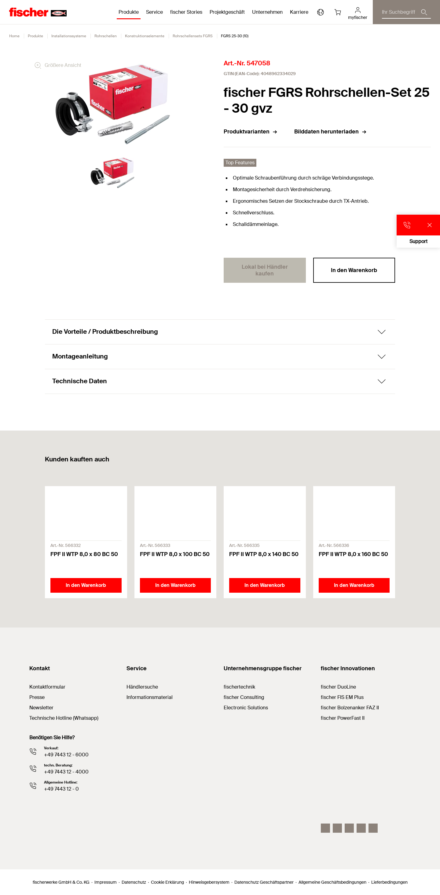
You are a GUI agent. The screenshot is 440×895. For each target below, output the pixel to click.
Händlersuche (142, 687)
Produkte (35, 36)
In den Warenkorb (354, 270)
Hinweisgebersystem (209, 882)
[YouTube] (349, 828)
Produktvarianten (251, 131)
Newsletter (41, 707)
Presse (37, 697)
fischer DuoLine (338, 687)
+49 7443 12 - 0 (61, 789)
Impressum (105, 882)
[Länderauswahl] (320, 12)
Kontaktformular (47, 687)
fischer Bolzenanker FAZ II (350, 707)
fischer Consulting (244, 697)
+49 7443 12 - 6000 (66, 754)
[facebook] (361, 828)
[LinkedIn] (337, 828)
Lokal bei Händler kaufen (265, 270)
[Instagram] (325, 828)
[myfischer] (357, 12)
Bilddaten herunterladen (330, 131)
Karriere (299, 12)
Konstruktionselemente (144, 36)
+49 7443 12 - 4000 (66, 772)
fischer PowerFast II (343, 718)
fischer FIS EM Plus (342, 697)
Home (14, 36)
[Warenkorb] (337, 12)
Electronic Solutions (246, 707)
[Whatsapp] (373, 828)
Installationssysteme (68, 36)
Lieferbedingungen (389, 882)
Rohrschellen (105, 36)
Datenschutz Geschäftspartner (264, 882)
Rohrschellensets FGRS (193, 36)
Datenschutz (134, 882)
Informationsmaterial (150, 697)
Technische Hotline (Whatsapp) (63, 718)
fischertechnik (239, 687)
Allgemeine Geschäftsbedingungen (332, 882)
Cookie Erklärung (167, 882)
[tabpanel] (113, 173)
